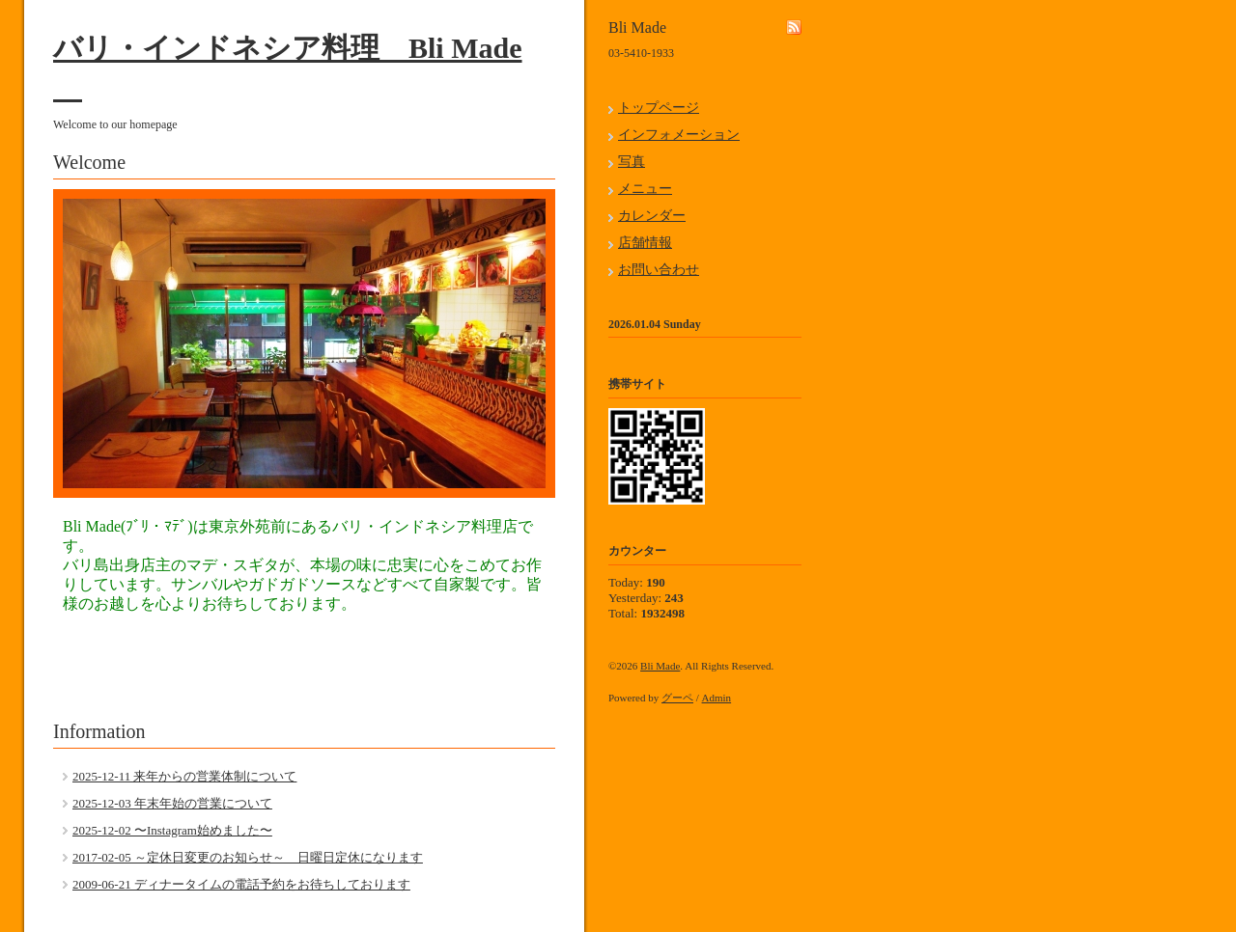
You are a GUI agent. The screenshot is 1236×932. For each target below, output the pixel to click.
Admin (717, 697)
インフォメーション (679, 134)
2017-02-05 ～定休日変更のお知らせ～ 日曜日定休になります (247, 857)
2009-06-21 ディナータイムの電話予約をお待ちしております (241, 884)
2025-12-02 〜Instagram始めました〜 (172, 830)
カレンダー (652, 215)
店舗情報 (645, 242)
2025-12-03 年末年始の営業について (172, 803)
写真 (631, 161)
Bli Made (660, 666)
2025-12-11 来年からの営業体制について (184, 776)
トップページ (658, 107)
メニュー (645, 188)
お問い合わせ (658, 269)
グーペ (677, 697)
